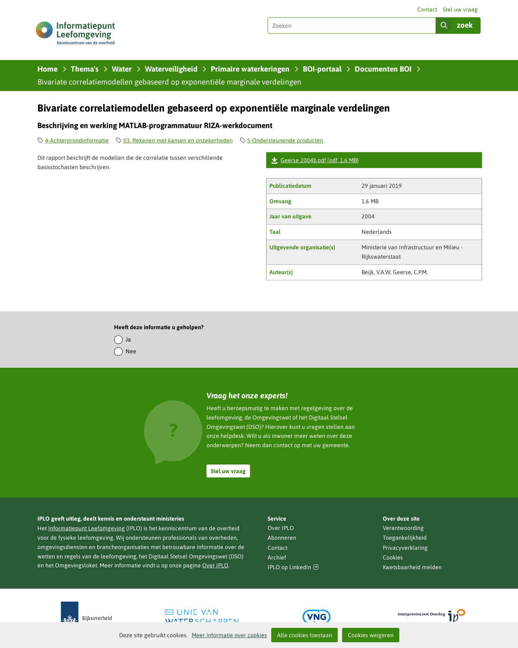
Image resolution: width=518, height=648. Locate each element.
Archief (277, 557)
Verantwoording (403, 528)
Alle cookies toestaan (304, 635)
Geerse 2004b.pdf (320, 160)
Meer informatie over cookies (229, 635)
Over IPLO (215, 565)
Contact (427, 9)
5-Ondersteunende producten (285, 140)
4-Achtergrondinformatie (77, 140)
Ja (128, 339)
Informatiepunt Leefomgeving (86, 528)
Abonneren (282, 537)
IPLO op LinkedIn (293, 567)
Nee (131, 351)
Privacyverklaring (405, 547)
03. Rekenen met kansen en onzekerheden (178, 140)
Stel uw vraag (460, 9)
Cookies (393, 557)
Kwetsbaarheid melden (412, 567)
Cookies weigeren (371, 635)
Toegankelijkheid (405, 537)
